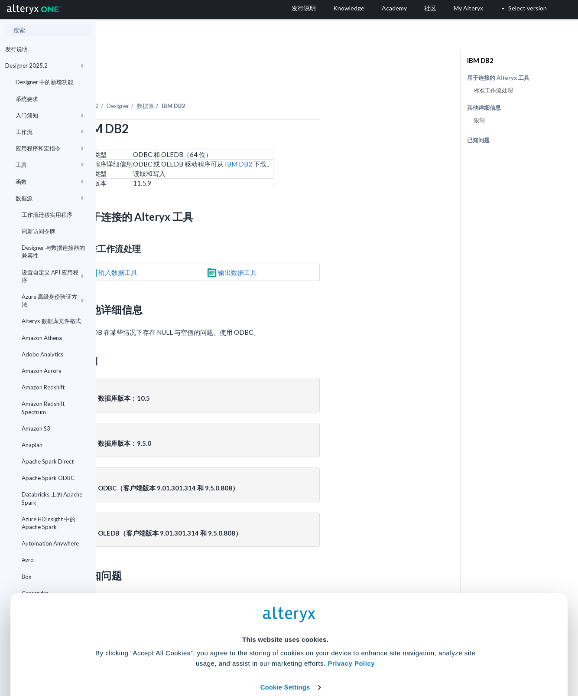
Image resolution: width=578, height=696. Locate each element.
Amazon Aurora (42, 370)
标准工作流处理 (493, 90)
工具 (49, 164)
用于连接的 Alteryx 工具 (498, 78)
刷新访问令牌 (38, 231)
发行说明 (16, 49)
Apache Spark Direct (48, 461)
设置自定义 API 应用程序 (52, 276)
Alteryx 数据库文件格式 (51, 320)
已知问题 (478, 140)
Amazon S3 (36, 428)
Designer (214, 81)
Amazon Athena (42, 337)
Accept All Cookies (223, 657)
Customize (355, 657)
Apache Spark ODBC (48, 477)
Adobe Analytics (42, 354)
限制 (479, 120)
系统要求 (27, 98)
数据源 (49, 198)
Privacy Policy (351, 608)
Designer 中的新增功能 (44, 81)
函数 (49, 181)
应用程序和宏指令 (49, 148)
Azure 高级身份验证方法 (52, 300)
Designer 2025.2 (44, 65)
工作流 (49, 131)
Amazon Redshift (43, 387)
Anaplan (32, 444)
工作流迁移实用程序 (47, 214)
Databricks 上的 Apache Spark (52, 498)
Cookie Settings (285, 632)
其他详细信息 (484, 108)
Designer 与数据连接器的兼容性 (53, 251)
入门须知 (49, 115)
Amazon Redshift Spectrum (43, 407)
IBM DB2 (335, 140)
